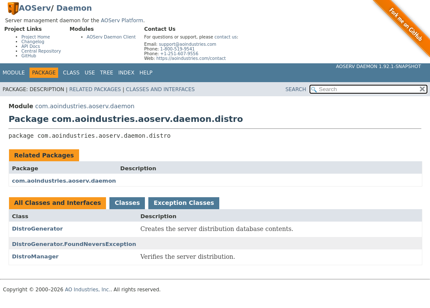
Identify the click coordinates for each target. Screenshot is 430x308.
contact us (226, 37)
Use (90, 73)
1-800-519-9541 (177, 49)
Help (146, 73)
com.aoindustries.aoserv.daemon (84, 106)
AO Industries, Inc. (88, 290)
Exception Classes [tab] (183, 202)
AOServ (35, 7)
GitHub (28, 55)
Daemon (74, 7)
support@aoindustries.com (187, 44)
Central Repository (41, 51)
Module (14, 73)
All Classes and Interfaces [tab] (57, 202)
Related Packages (95, 89)
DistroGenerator (37, 228)
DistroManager (35, 256)
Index (126, 73)
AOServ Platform (122, 21)
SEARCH (296, 89)
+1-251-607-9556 (179, 53)
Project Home (35, 37)
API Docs (30, 46)
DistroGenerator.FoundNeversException (74, 244)
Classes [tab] (127, 202)
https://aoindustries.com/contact (191, 58)
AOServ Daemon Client (111, 37)
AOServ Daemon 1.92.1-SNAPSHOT (378, 66)
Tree (106, 73)
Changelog (32, 41)
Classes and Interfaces (160, 89)
